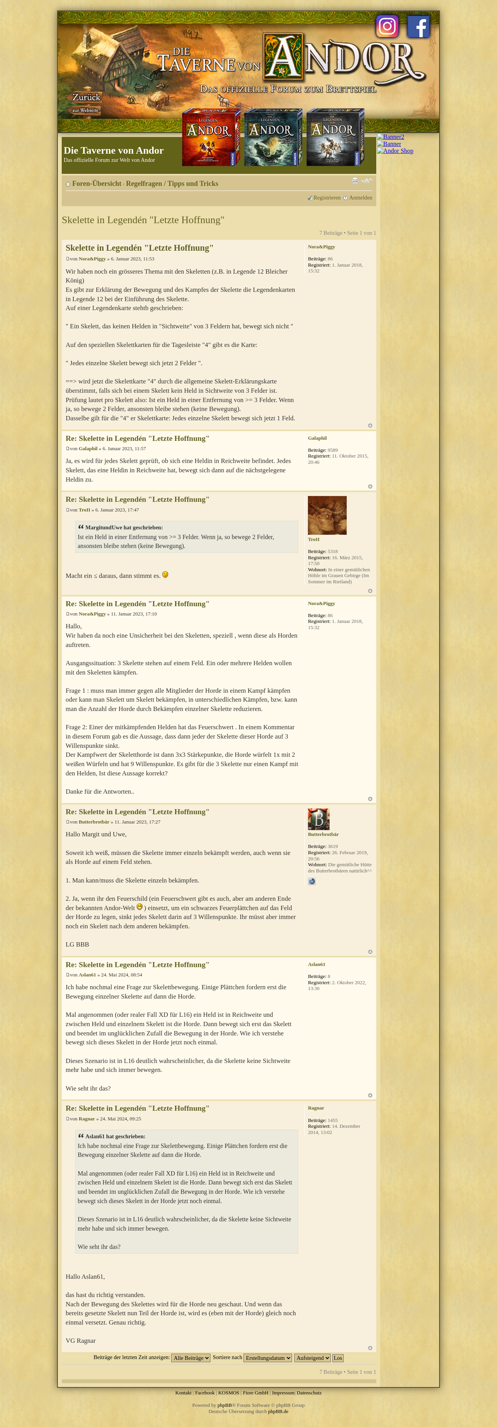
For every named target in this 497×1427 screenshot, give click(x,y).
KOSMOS (228, 1393)
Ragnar (87, 1119)
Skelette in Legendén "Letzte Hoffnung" (143, 219)
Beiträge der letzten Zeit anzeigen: (152, 1357)
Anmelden (360, 197)
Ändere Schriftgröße (366, 180)
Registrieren (327, 197)
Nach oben (370, 425)
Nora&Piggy (92, 259)
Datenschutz (309, 1393)
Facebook (205, 1393)
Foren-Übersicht (97, 183)
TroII (84, 510)
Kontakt (183, 1393)
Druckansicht (355, 180)
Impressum (283, 1393)
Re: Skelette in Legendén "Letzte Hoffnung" (138, 438)
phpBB (224, 1405)
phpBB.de (278, 1411)
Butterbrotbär (94, 822)
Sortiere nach (252, 1357)
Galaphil (88, 448)
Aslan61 (87, 975)
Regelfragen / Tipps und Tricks (172, 183)
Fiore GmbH (255, 1393)
